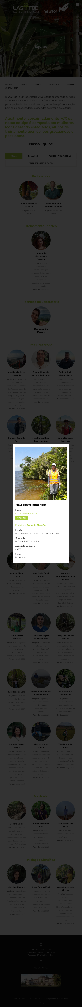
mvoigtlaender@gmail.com (26, 513)
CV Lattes (21, 518)
